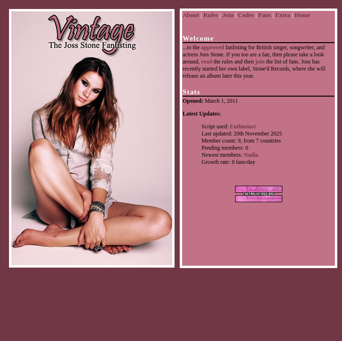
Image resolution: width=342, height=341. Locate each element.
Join (228, 14)
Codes (246, 14)
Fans (264, 14)
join (259, 61)
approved (212, 47)
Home (302, 14)
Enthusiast (243, 126)
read (206, 61)
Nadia (251, 155)
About (191, 14)
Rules (210, 14)
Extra (282, 14)
